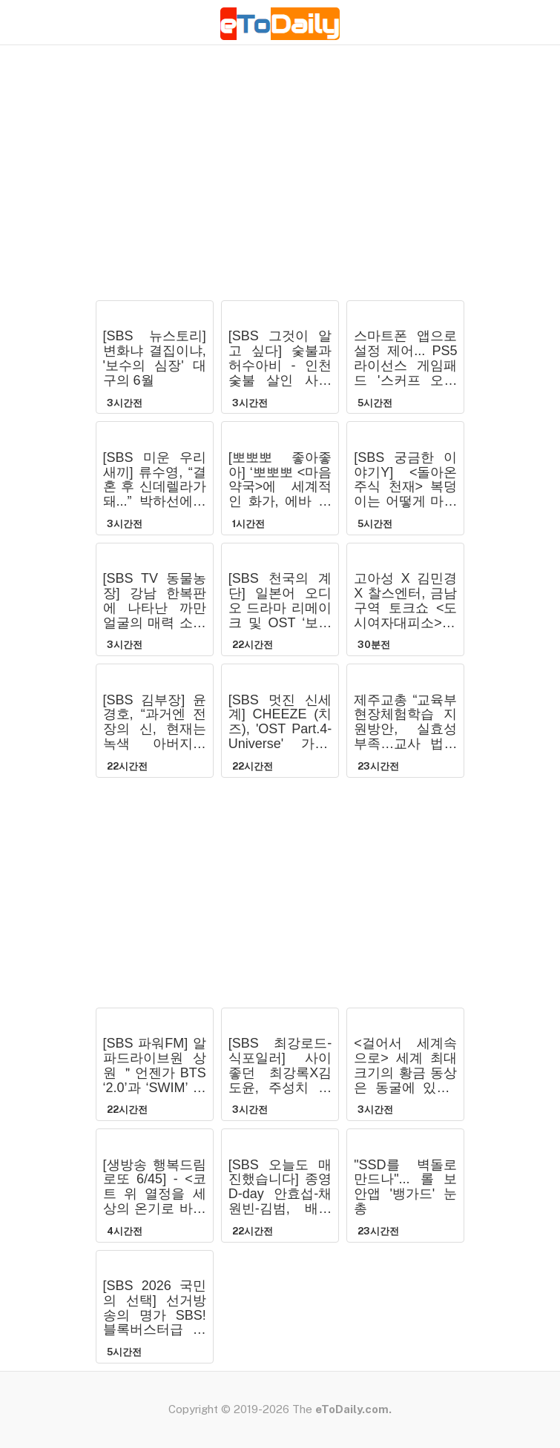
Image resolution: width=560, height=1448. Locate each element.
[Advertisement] (280, 181)
